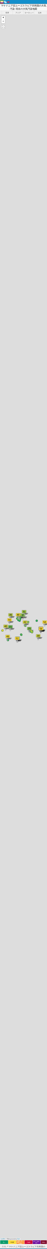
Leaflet (3, 1239)
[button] (3, 18)
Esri (18, 1239)
